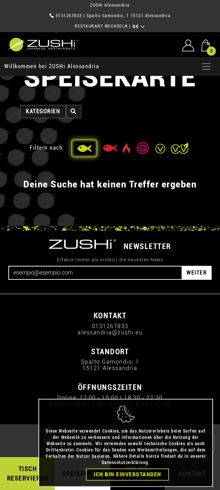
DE (139, 26)
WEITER (196, 272)
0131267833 (69, 15)
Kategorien (43, 111)
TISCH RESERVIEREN (28, 473)
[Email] (95, 273)
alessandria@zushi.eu (110, 332)
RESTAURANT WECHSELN (101, 26)
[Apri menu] (206, 66)
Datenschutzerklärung (125, 472)
